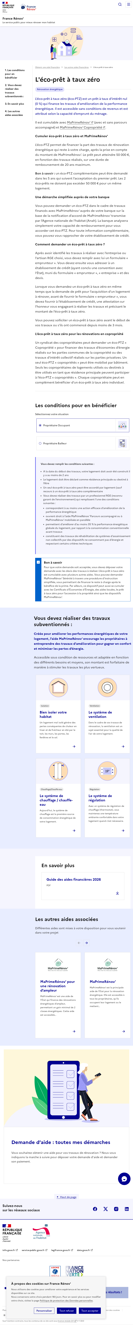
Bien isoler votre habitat (53, 714)
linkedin (127, 1209)
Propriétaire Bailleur (55, 443)
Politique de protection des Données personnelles (66, 1300)
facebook (95, 1209)
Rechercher (120, 4)
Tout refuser (66, 1311)
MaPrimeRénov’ (103, 981)
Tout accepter (89, 1311)
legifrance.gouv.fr (60, 1250)
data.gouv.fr (83, 1250)
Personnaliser (44, 1311)
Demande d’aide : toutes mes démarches (60, 1142)
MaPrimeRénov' (78, 122)
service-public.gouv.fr (33, 1250)
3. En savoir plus (14, 104)
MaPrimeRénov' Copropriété (81, 127)
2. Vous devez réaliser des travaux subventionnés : (14, 90)
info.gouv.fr (8, 1250)
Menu (129, 4)
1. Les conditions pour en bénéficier (15, 73)
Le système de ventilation (100, 714)
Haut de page (68, 1197)
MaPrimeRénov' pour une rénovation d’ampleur (57, 986)
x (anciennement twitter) (105, 1209)
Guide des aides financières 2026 (74, 879)
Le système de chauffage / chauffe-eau (56, 800)
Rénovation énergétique (50, 89)
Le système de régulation (100, 798)
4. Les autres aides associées (14, 113)
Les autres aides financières (76, 67)
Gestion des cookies (111, 1310)
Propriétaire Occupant (56, 425)
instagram (116, 1209)
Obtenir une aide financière (47, 67)
